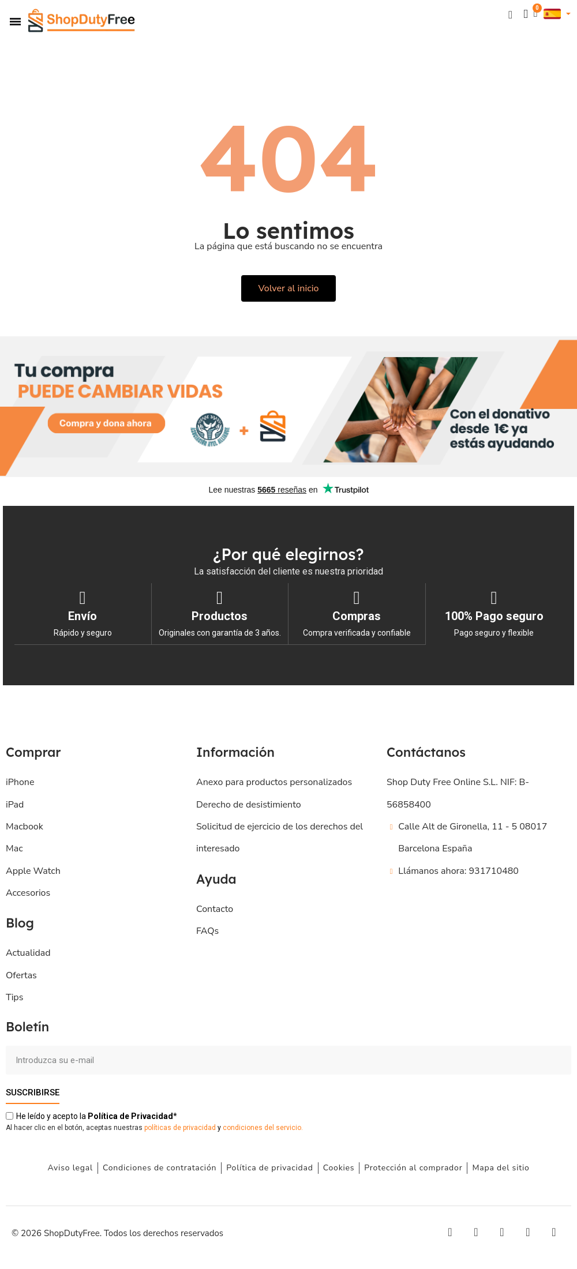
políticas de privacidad (180, 1127)
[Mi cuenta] (525, 14)
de (130, 1115)
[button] (509, 14)
